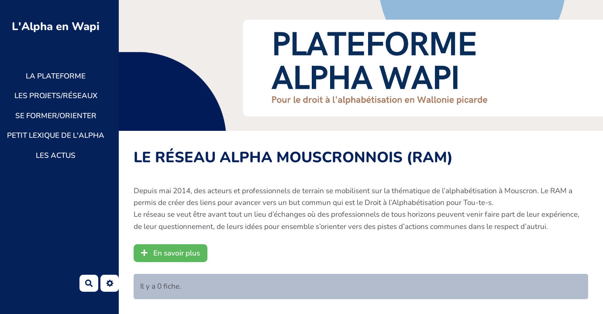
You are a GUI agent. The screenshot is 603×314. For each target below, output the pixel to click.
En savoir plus (170, 253)
